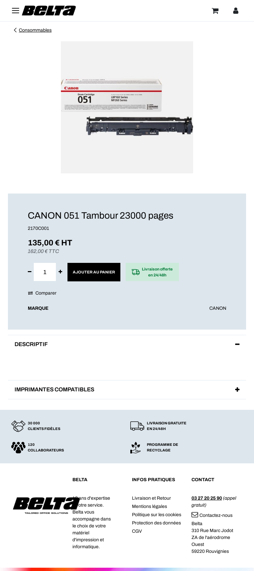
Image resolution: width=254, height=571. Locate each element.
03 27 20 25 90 (206, 498)
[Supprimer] (29, 271)
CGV (137, 531)
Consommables (32, 30)
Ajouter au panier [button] (94, 272)
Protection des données (156, 522)
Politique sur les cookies (156, 514)
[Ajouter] (60, 271)
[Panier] (215, 10)
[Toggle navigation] (15, 10)
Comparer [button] (42, 293)
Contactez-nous (212, 515)
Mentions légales (149, 506)
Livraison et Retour (151, 498)
